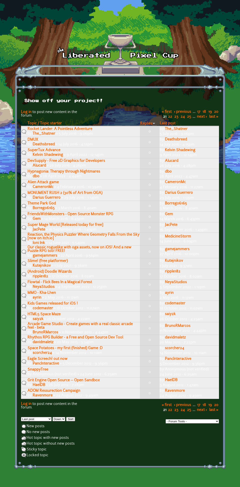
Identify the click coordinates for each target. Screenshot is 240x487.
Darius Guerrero (47, 198)
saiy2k (38, 319)
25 (189, 117)
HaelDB (39, 385)
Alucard (39, 165)
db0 (36, 176)
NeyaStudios (44, 287)
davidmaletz (43, 342)
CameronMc (43, 187)
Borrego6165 (44, 208)
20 (216, 112)
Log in (26, 112)
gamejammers (45, 256)
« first (167, 112)
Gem (37, 219)
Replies (147, 124)
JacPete (39, 229)
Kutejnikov (42, 266)
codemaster (43, 308)
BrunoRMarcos (45, 332)
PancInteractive (46, 363)
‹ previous (182, 112)
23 (176, 117)
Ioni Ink (39, 243)
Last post (167, 123)
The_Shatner (44, 134)
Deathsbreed (44, 144)
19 (210, 112)
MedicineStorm (178, 236)
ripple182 (40, 276)
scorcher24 (42, 353)
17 (198, 112)
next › (202, 117)
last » (213, 117)
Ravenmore (43, 395)
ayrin (37, 297)
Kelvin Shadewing (48, 155)
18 (204, 112)
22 (170, 117)
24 (183, 117)
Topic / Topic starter (44, 123)
